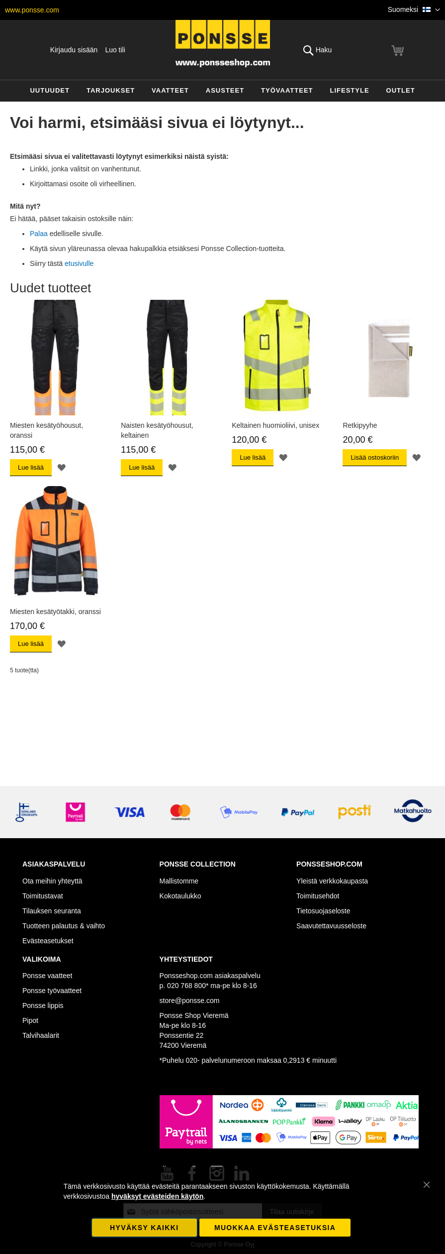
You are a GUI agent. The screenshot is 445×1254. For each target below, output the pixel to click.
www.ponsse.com (32, 10)
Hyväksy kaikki (144, 1228)
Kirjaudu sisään (74, 50)
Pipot (30, 1020)
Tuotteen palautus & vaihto (63, 926)
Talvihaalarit (40, 1035)
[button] (414, 9)
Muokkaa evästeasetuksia (275, 1228)
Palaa (39, 234)
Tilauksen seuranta (51, 911)
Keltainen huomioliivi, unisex (275, 425)
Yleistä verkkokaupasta (332, 881)
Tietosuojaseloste (323, 911)
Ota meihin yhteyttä (52, 881)
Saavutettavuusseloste (331, 926)
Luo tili (115, 50)
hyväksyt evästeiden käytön (157, 1196)
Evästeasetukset (48, 941)
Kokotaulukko (180, 896)
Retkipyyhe (360, 425)
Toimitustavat (42, 896)
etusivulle (79, 263)
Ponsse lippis (43, 1005)
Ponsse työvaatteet (52, 991)
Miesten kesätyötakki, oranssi (55, 612)
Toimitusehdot (317, 896)
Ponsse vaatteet (47, 976)
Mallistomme (179, 881)
